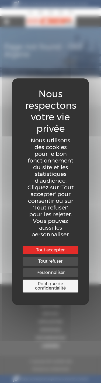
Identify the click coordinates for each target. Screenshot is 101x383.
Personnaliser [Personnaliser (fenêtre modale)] (50, 272)
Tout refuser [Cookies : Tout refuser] (50, 261)
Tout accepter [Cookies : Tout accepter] (50, 249)
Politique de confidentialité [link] (50, 286)
